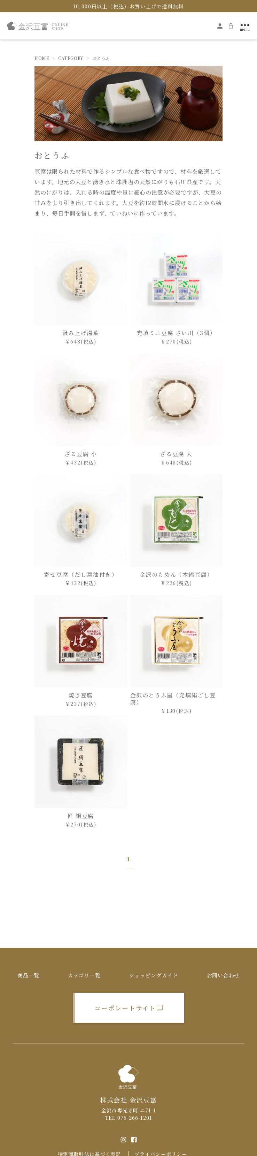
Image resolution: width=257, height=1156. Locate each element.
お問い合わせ (223, 975)
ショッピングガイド (153, 975)
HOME (41, 58)
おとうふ (101, 58)
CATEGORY (71, 58)
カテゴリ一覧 (84, 975)
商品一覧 (28, 975)
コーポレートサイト (125, 1007)
